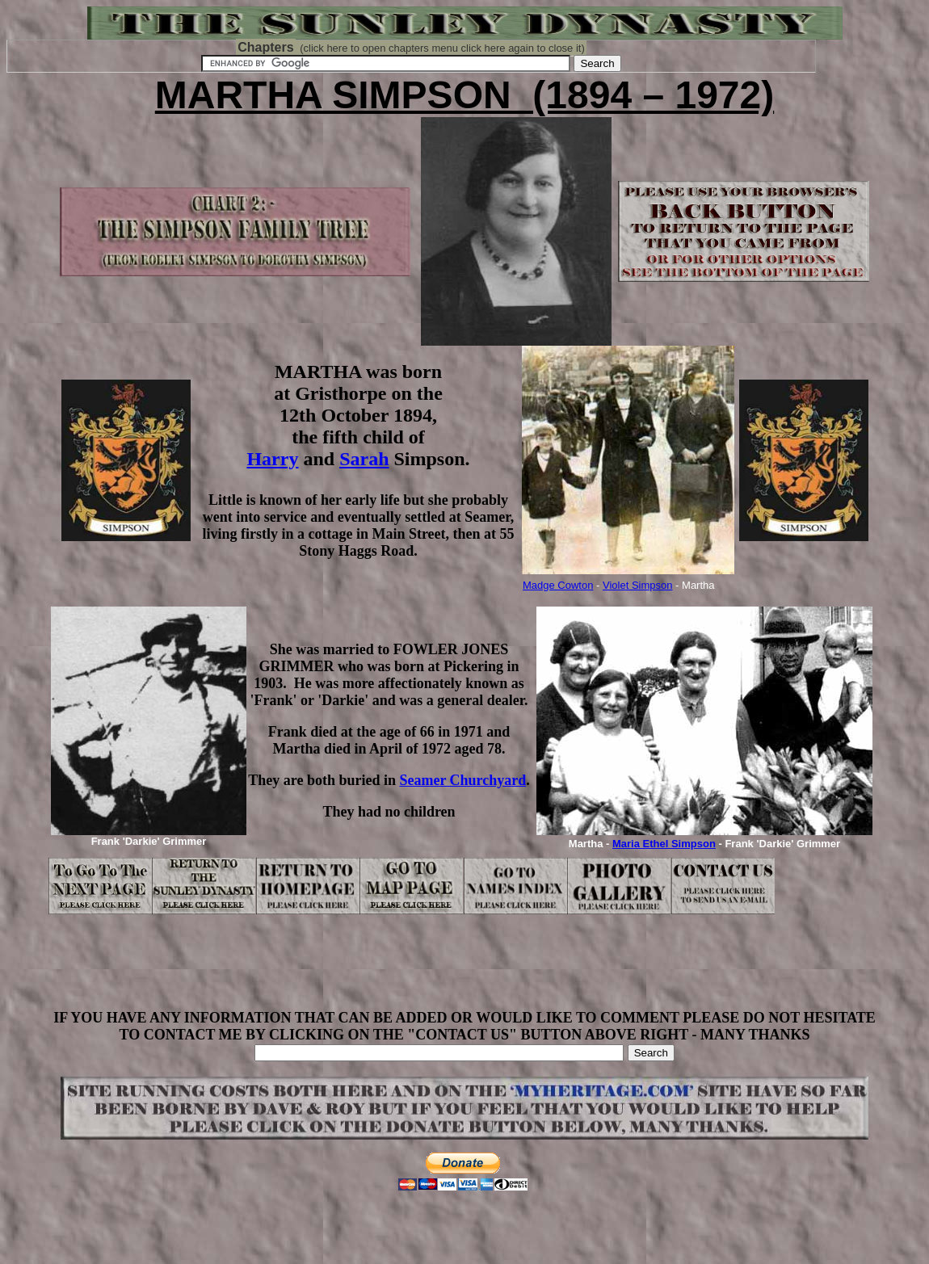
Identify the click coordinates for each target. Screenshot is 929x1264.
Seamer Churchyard (462, 780)
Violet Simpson (637, 585)
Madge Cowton (558, 585)
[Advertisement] (464, 973)
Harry (272, 458)
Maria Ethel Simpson (664, 844)
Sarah (364, 458)
